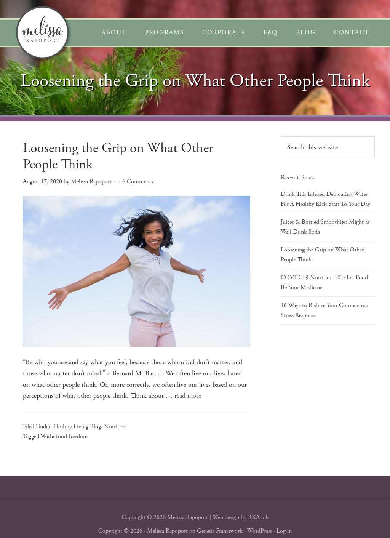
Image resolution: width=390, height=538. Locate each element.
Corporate (223, 33)
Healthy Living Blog (77, 427)
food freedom (72, 436)
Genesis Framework (220, 531)
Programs (164, 33)
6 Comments (137, 182)
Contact (351, 33)
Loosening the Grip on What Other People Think (118, 156)
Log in (284, 531)
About (114, 33)
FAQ (271, 33)
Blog (306, 33)
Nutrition (115, 427)
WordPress (259, 531)
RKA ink (258, 517)
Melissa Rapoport (167, 531)
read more (187, 395)
